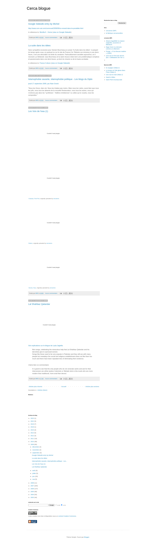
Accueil (63, 386)
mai (33, 479)
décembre (35, 447)
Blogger (86, 537)
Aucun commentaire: (51, 37)
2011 (32, 438)
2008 (32, 483)
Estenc (31, 243)
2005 (32, 491)
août (34, 470)
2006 (32, 488)
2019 (32, 424)
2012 (32, 435)
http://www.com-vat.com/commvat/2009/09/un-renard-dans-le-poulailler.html (55, 28)
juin (33, 476)
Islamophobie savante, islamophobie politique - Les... (49, 461)
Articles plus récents (35, 386)
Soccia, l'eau (32, 288)
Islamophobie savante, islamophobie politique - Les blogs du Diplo (60, 79)
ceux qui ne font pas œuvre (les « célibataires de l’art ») (115, 56)
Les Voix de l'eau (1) (38, 111)
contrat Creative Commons (67, 516)
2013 (32, 433)
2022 (32, 421)
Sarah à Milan (110, 77)
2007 (32, 486)
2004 (32, 494)
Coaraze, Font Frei (34, 198)
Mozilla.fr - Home (46, 32)
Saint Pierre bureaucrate (114, 80)
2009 (32, 444)
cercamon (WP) (111, 30)
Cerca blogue (38, 8)
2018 (32, 427)
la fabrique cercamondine (114, 33)
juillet (34, 473)
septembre (36, 453)
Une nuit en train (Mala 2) (114, 74)
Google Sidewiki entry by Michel (43, 24)
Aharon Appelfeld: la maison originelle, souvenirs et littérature (115, 42)
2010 (32, 441)
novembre (35, 450)
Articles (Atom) (42, 390)
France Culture (45, 63)
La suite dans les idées (39, 45)
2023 (32, 418)
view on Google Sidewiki (62, 32)
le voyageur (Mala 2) (113, 68)
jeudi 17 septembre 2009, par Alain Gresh (43, 83)
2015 (32, 430)
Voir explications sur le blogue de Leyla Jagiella (45, 345)
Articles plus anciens (92, 386)
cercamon (56, 198)
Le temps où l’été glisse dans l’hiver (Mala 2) (115, 71)
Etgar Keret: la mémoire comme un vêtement (114, 48)
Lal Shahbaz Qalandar (39, 304)
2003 (32, 497)
